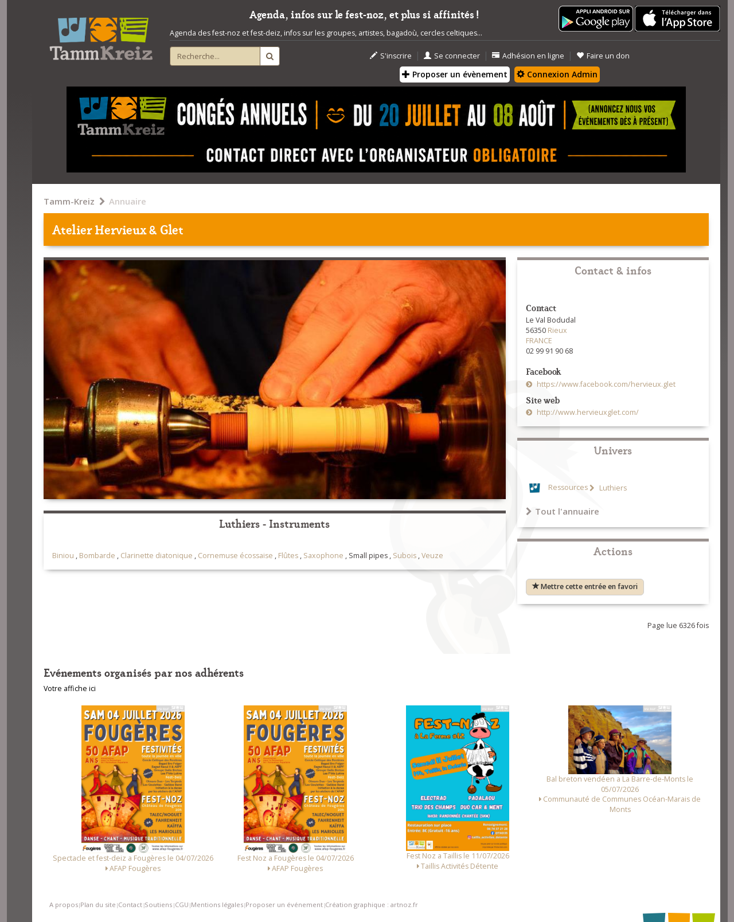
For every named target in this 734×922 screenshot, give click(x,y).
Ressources (568, 488)
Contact (130, 904)
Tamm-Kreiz (69, 201)
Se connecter (452, 56)
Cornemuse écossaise (235, 555)
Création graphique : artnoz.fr (371, 904)
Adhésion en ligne (528, 56)
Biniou (63, 555)
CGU (182, 904)
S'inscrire (391, 56)
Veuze (432, 555)
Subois (404, 555)
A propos (63, 904)
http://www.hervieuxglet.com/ (587, 412)
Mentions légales (217, 904)
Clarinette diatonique (156, 555)
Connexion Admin (557, 74)
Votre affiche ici (70, 688)
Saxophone (323, 555)
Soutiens (158, 904)
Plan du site (98, 904)
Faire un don (603, 56)
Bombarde (97, 555)
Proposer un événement (284, 904)
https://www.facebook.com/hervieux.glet (605, 384)
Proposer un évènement (454, 74)
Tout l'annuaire (562, 511)
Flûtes (288, 555)
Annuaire (127, 201)
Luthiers (612, 488)
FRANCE (539, 341)
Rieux (557, 330)
